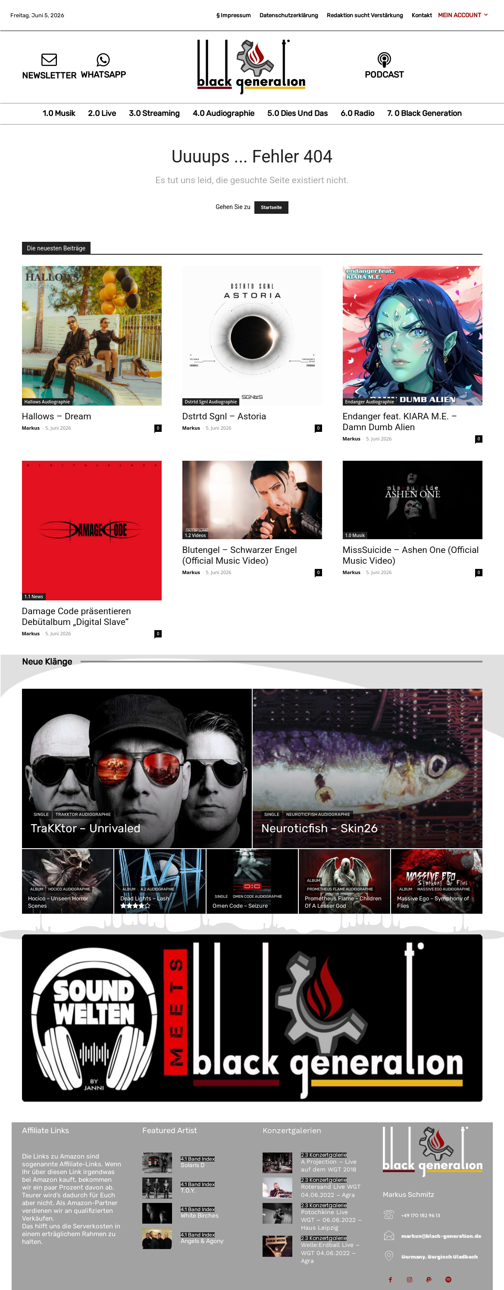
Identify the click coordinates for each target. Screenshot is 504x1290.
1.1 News (34, 596)
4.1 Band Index (198, 1159)
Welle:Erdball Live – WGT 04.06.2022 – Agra (330, 1252)
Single (41, 814)
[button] (19, 1271)
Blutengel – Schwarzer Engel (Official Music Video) (239, 555)
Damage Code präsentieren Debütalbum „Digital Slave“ (76, 616)
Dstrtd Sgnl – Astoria (224, 416)
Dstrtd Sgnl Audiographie (211, 402)
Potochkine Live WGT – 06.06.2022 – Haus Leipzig (331, 1220)
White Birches (200, 1215)
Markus (31, 428)
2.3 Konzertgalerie (324, 1155)
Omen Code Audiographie (257, 896)
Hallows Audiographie (47, 402)
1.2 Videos (195, 535)
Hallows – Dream (56, 416)
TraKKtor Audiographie (83, 814)
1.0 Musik (355, 535)
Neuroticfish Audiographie (318, 814)
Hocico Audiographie (69, 889)
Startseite (271, 207)
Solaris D (193, 1165)
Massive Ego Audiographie (443, 889)
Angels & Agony (202, 1241)
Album (36, 889)
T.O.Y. (188, 1190)
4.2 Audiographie (157, 889)
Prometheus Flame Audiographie (340, 889)
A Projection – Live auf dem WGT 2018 (329, 1165)
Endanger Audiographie (369, 402)
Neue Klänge (47, 661)
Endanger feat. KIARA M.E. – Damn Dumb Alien (400, 421)
